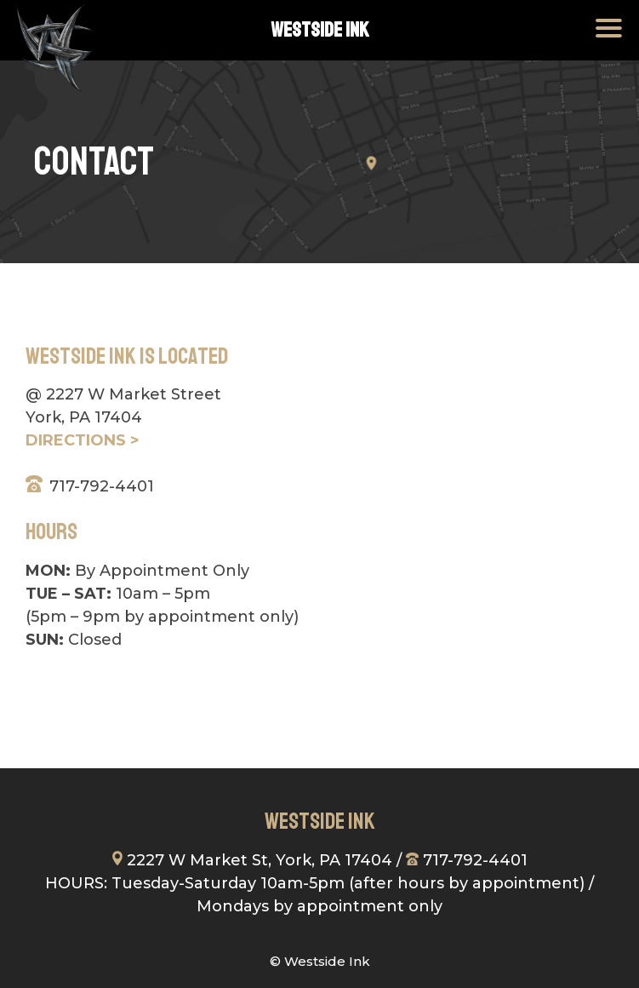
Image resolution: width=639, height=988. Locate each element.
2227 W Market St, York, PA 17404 (252, 860)
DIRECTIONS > (83, 440)
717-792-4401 (101, 486)
